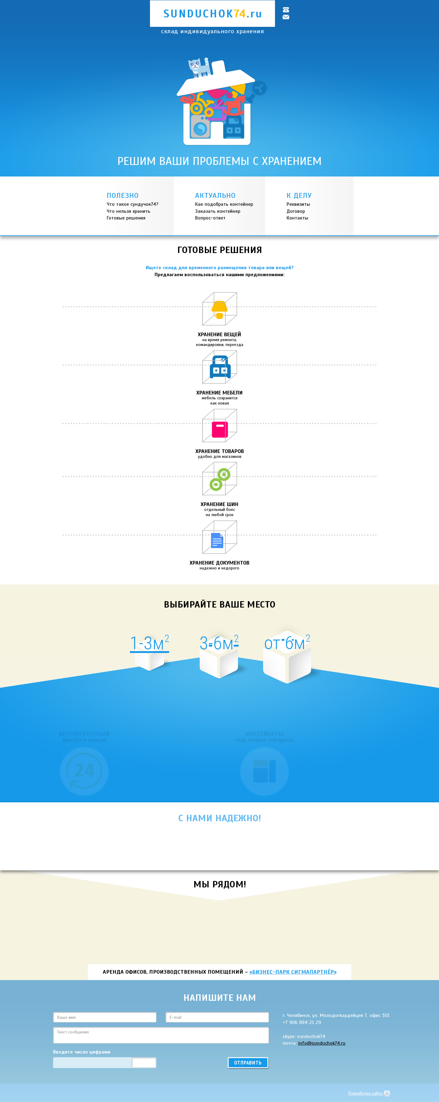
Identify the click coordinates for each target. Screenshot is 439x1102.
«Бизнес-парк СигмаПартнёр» (293, 971)
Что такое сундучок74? (132, 204)
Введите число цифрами (81, 1052)
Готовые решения (126, 218)
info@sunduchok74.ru (321, 1043)
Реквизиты (298, 204)
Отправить (248, 1062)
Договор (296, 211)
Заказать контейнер (217, 211)
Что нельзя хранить (128, 211)
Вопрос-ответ (210, 218)
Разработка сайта (369, 1093)
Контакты (297, 218)
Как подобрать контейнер (224, 204)
